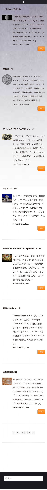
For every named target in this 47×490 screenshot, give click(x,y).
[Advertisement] (23, 457)
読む (41, 49)
